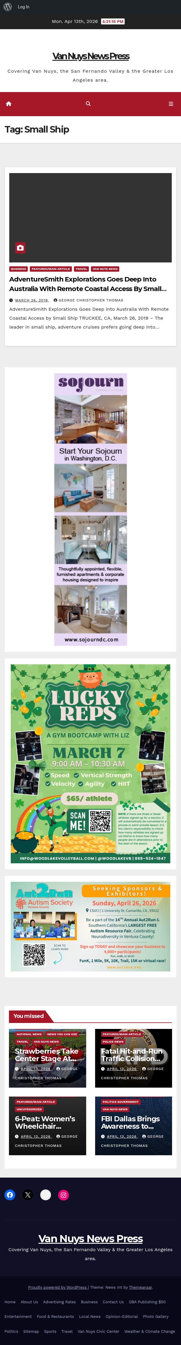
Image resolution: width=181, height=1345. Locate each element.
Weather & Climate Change (149, 1331)
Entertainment (18, 1316)
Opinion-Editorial (122, 1316)
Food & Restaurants (55, 1316)
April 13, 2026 (36, 1069)
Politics (11, 1331)
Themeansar (140, 1287)
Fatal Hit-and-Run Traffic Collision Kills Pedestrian (132, 1058)
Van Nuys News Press (90, 56)
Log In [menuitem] (23, 6)
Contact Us (113, 1302)
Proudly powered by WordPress (58, 1287)
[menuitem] (8, 7)
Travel (81, 268)
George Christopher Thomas (88, 300)
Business (18, 268)
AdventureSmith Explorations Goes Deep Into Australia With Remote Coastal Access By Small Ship (85, 288)
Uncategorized (29, 1109)
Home (10, 1302)
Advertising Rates (59, 1302)
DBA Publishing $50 (147, 1302)
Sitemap (31, 1331)
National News (29, 1034)
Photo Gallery (156, 1316)
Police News (113, 1041)
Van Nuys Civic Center (99, 1331)
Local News (89, 1316)
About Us (29, 1302)
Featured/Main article (51, 268)
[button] (88, 104)
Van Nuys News (105, 268)
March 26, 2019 (32, 300)
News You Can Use (62, 1034)
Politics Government (121, 1101)
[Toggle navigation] (171, 104)
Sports (50, 1331)
